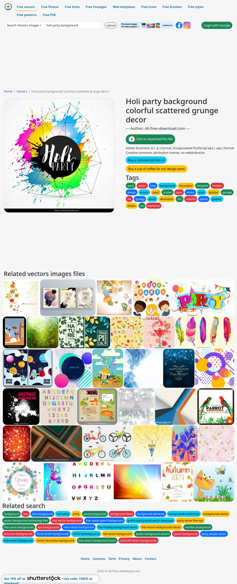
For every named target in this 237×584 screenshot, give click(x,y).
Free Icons (148, 7)
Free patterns (27, 15)
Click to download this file (150, 139)
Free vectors (26, 7)
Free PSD (49, 15)
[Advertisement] (118, 60)
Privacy (124, 559)
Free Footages (96, 7)
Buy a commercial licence (146, 160)
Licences (99, 559)
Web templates (124, 7)
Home (8, 91)
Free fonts (72, 7)
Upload (110, 25)
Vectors (22, 91)
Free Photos (49, 7)
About (137, 559)
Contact (150, 559)
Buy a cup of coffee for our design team (156, 169)
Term (112, 559)
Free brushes (172, 7)
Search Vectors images (23, 25)
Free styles (196, 7)
